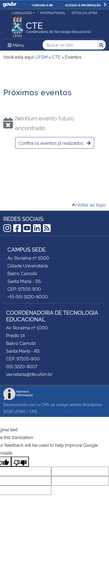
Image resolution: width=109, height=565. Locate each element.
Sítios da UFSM (84, 12)
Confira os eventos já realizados (55, 143)
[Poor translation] (20, 461)
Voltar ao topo (89, 205)
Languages (22, 12)
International (53, 12)
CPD (33, 411)
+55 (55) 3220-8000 (27, 296)
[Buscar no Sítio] (69, 45)
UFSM (19, 411)
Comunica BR (42, 5)
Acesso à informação (83, 5)
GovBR (10, 4)
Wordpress (92, 404)
